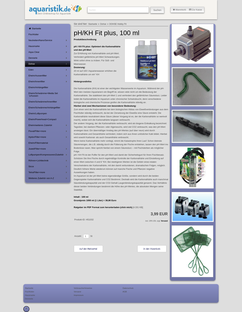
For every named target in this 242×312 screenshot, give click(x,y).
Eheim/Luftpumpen (37, 113)
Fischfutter (33, 34)
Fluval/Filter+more (48, 132)
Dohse (48, 64)
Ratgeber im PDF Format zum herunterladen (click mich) (103, 207)
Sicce (48, 167)
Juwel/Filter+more (48, 149)
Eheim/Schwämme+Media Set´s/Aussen (43, 94)
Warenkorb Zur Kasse (187, 9)
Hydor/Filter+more (48, 138)
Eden (48, 70)
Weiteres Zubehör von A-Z (48, 179)
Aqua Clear (48, 53)
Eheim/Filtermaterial (38, 143)
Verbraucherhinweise (83, 288)
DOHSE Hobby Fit (117, 24)
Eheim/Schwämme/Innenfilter (42, 101)
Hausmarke (48, 47)
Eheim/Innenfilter (48, 82)
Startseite (34, 28)
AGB (125, 291)
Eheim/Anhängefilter (38, 87)
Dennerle (48, 59)
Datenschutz (128, 288)
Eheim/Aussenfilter (48, 76)
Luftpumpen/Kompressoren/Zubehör (48, 155)
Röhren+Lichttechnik (48, 161)
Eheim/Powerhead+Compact (42, 119)
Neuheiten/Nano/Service (48, 41)
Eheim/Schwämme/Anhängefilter (44, 107)
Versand (164, 221)
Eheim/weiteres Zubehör (48, 126)
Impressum (79, 295)
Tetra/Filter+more (48, 173)
